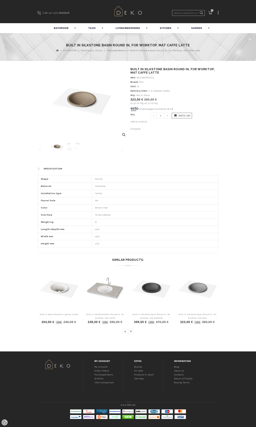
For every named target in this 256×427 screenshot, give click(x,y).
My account (101, 366)
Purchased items (103, 374)
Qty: (133, 95)
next (131, 331)
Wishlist (99, 378)
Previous (40, 149)
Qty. (132, 114)
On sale (138, 370)
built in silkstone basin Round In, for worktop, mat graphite (151, 316)
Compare (135, 129)
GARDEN (196, 28)
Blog (176, 366)
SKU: (133, 77)
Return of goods (183, 378)
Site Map (139, 378)
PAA (141, 82)
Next (123, 149)
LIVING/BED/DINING (128, 28)
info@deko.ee (63, 384)
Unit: (133, 86)
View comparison (104, 382)
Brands (138, 366)
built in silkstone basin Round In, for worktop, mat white (105, 316)
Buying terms (182, 382)
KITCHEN (165, 28)
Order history (101, 370)
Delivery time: (139, 91)
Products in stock (144, 374)
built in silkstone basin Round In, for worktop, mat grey (197, 316)
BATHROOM (61, 28)
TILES (92, 28)
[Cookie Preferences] (5, 422)
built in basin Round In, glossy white (59, 314)
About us (179, 370)
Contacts (179, 374)
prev (125, 331)
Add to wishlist (138, 121)
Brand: (134, 82)
